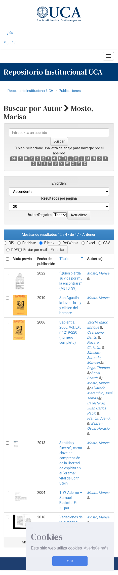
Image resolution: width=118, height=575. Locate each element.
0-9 (14, 158)
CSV (104, 243)
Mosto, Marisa (98, 273)
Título (63, 259)
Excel (88, 243)
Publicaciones (70, 91)
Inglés (8, 33)
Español (10, 43)
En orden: (59, 183)
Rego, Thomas (98, 368)
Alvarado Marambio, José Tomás (99, 393)
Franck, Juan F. (99, 418)
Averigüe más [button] (96, 548)
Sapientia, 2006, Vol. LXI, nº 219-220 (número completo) (70, 332)
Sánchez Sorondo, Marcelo (94, 358)
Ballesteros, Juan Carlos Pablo (96, 408)
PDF (12, 250)
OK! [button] (70, 561)
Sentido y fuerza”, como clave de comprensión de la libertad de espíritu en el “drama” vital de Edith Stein (70, 463)
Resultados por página (59, 198)
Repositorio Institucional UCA (30, 91)
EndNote (26, 243)
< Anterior (87, 235)
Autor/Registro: (40, 215)
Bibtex (46, 243)
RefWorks (68, 243)
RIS (9, 243)
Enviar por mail (32, 250)
